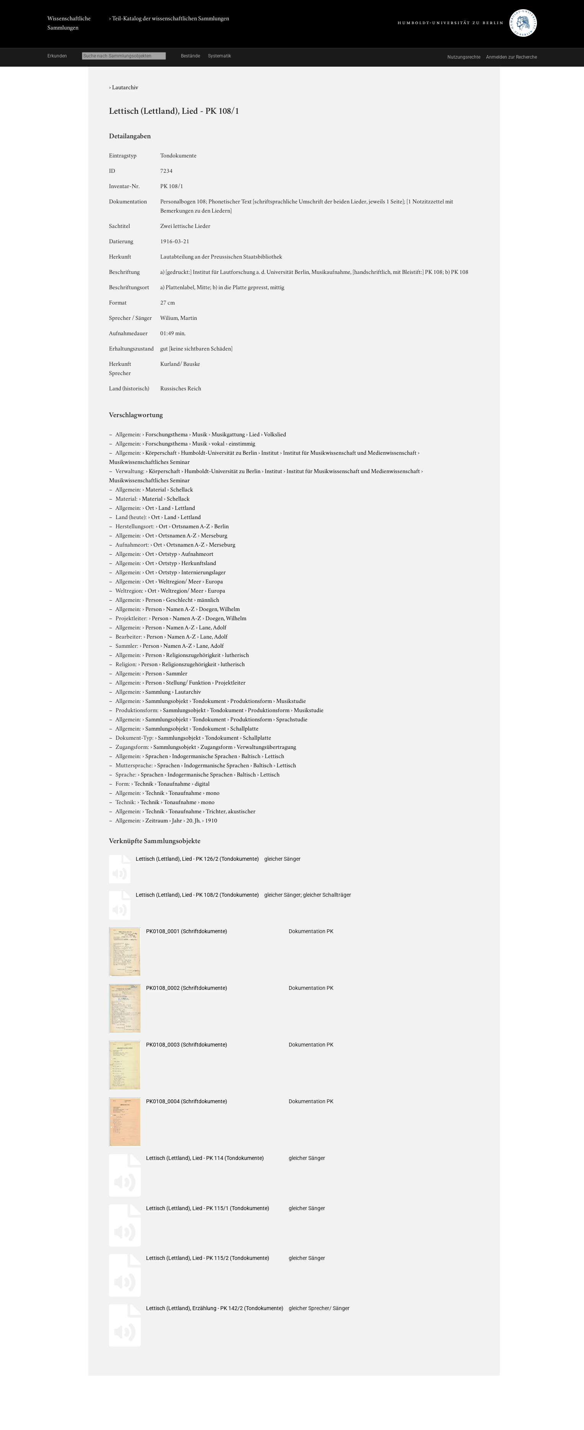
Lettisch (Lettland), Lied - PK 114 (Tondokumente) (205, 1158)
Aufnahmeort (197, 553)
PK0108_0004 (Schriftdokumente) (186, 1101)
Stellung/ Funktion (188, 682)
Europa (214, 581)
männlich (208, 599)
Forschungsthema (166, 433)
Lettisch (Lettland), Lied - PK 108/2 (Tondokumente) (197, 895)
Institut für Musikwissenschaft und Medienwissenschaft (349, 452)
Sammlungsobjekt (166, 700)
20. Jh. (193, 820)
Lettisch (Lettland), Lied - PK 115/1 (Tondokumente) (207, 1208)
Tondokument (209, 700)
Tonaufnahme (174, 783)
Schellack (181, 489)
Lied (254, 433)
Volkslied (275, 433)
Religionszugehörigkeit (193, 654)
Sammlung (158, 691)
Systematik (219, 56)
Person (153, 599)
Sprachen (156, 755)
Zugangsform (216, 746)
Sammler (176, 672)
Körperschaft (161, 452)
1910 (211, 820)
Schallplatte (244, 728)
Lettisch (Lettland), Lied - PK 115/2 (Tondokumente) (207, 1258)
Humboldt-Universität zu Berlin (219, 452)
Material (155, 489)
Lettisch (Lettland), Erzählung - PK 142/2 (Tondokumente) (214, 1308)
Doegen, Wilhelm (219, 608)
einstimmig (242, 443)
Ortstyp (167, 553)
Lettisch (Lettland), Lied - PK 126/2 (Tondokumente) (197, 859)
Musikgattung (228, 433)
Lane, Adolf (212, 626)
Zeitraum (156, 820)
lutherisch (237, 654)
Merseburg (214, 535)
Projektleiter (230, 682)
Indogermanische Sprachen (204, 755)
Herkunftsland (198, 562)
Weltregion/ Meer (179, 581)
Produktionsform (251, 700)
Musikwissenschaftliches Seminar (149, 461)
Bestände (190, 56)
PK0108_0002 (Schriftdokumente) (186, 988)
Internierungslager (203, 571)
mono (213, 792)
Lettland (185, 507)
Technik (143, 783)
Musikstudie (291, 700)
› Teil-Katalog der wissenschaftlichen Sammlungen (169, 17)
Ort (149, 507)
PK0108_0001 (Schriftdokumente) (186, 931)
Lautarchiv (125, 86)
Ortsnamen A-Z (191, 525)
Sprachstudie (291, 718)
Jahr (177, 820)
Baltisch (250, 755)
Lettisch (274, 755)
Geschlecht (179, 599)
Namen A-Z (180, 608)
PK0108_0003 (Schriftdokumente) (186, 1045)
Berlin (221, 525)
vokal (217, 443)
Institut (270, 452)
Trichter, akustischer (230, 810)
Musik (199, 433)
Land (164, 507)
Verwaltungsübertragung (266, 746)
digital (202, 783)
